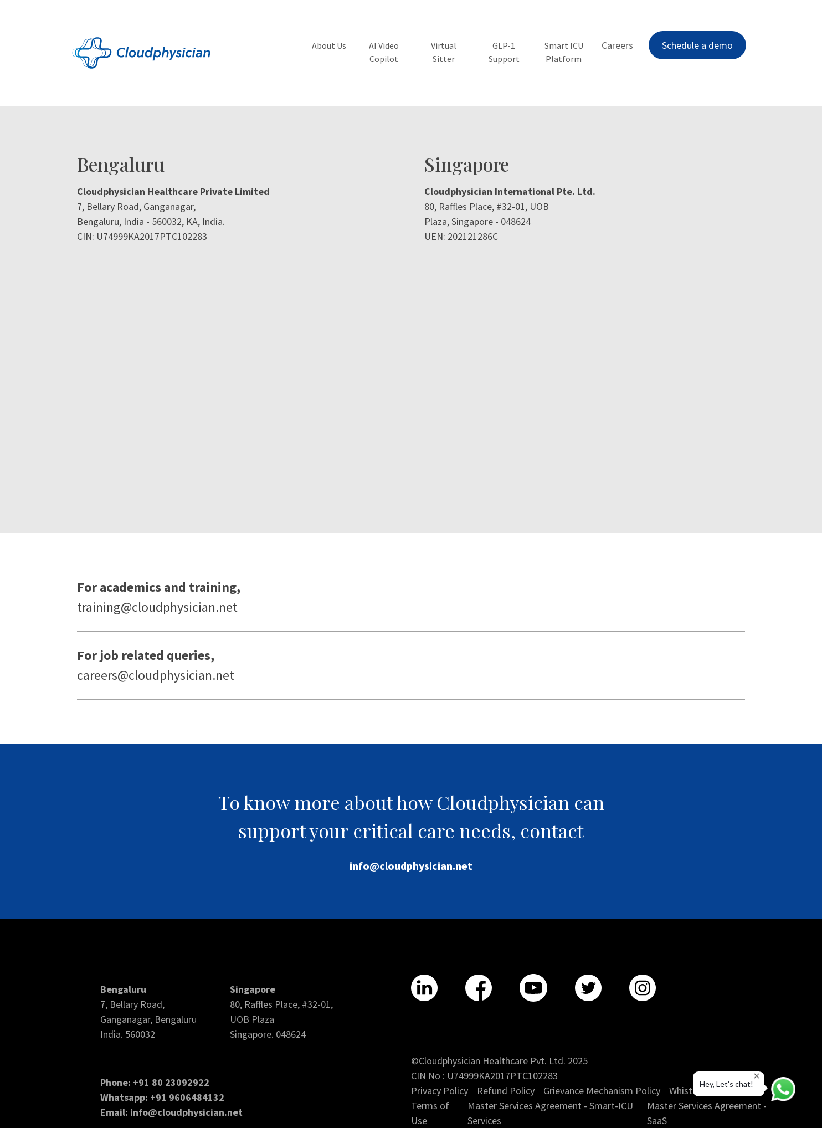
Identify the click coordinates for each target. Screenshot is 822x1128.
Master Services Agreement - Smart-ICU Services (550, 1113)
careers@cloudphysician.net (155, 675)
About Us (329, 45)
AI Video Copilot (384, 52)
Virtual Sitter (443, 52)
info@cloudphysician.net (411, 866)
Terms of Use (430, 1113)
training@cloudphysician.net (157, 607)
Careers (617, 45)
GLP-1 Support (504, 52)
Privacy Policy (439, 1090)
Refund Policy (506, 1090)
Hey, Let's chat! (730, 1081)
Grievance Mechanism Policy (601, 1090)
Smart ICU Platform (563, 52)
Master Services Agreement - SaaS (707, 1113)
